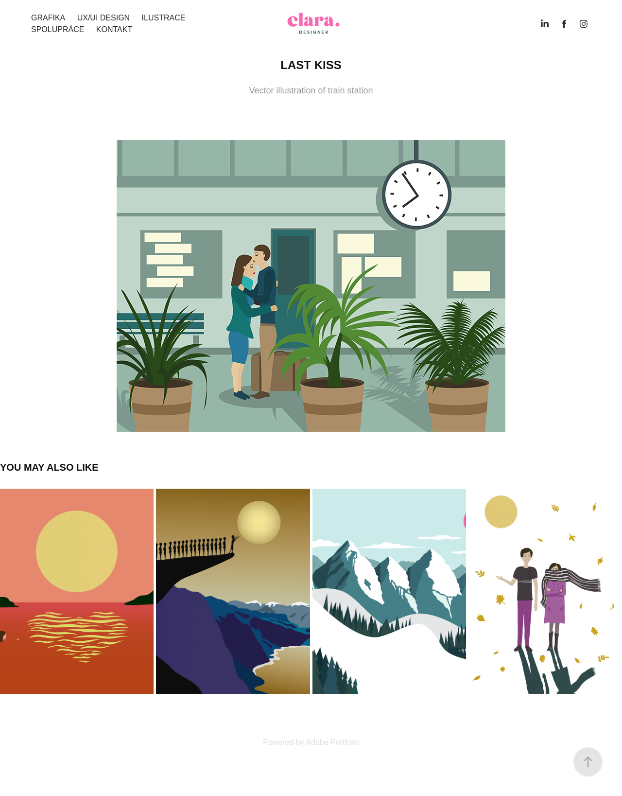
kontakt (114, 29)
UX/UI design (103, 18)
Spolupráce (57, 29)
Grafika (48, 18)
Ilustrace (164, 18)
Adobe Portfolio (332, 742)
